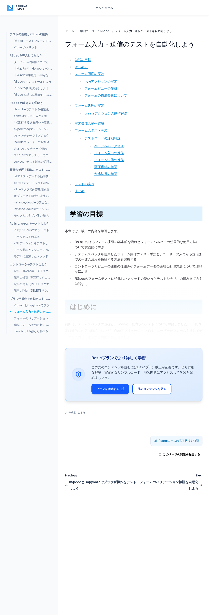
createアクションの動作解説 (105, 113)
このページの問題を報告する (179, 454)
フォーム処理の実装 (89, 105)
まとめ (79, 191)
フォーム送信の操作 (109, 160)
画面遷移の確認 (105, 167)
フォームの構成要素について (105, 95)
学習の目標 (83, 60)
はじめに (81, 67)
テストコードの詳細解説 (102, 138)
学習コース (87, 31)
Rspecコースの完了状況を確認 (176, 440)
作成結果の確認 (105, 174)
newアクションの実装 (100, 81)
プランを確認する (110, 389)
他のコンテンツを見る (152, 389)
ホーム (70, 31)
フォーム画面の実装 (89, 74)
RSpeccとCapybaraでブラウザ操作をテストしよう (100, 485)
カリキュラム (104, 7)
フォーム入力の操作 (109, 153)
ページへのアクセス (109, 146)
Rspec (104, 31)
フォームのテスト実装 (91, 130)
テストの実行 (84, 184)
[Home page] (18, 7)
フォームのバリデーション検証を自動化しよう (171, 485)
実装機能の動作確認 (89, 123)
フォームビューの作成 (100, 88)
